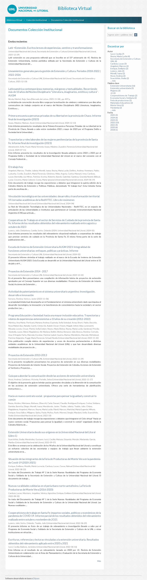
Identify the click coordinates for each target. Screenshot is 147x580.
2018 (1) (114, 130)
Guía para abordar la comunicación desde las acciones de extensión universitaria (51, 375)
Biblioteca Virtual (14, 20)
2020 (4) (114, 127)
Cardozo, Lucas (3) (118, 63)
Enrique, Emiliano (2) (119, 68)
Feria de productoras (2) (121, 100)
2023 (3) (114, 120)
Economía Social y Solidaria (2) (123, 98)
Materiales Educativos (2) (121, 103)
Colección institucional (36, 20)
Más (99, 561)
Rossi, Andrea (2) (117, 76)
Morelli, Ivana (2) (117, 73)
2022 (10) (114, 122)
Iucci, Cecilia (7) (117, 54)
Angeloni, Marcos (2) (119, 66)
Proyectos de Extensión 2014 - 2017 (28, 271)
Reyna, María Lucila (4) (120, 56)
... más (113, 80)
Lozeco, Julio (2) (117, 71)
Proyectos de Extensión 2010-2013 (27, 355)
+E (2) (113, 93)
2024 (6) (114, 117)
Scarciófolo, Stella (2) (119, 78)
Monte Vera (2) (117, 105)
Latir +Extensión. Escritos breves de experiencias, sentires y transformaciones (50, 47)
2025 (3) (114, 115)
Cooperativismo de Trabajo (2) (123, 95)
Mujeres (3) (115, 90)
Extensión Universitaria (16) (122, 85)
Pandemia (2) (116, 107)
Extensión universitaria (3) (122, 88)
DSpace (36, 578)
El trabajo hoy (15, 166)
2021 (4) (114, 125)
